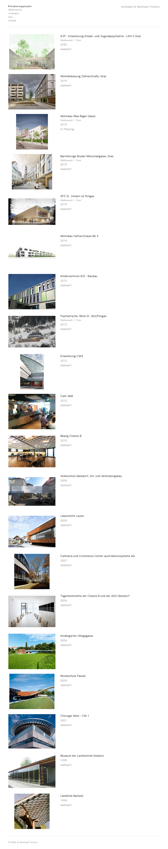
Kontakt (12, 20)
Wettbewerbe (15, 9)
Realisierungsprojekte (21, 6)
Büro (10, 17)
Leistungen (13, 13)
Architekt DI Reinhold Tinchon (140, 7)
